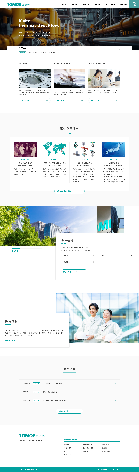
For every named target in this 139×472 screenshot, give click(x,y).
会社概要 (67, 255)
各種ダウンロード (107, 445)
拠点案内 (67, 262)
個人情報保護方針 (102, 469)
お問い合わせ (110, 4)
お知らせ (97, 4)
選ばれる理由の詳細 (64, 191)
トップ (64, 4)
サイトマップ (116, 469)
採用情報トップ (87, 445)
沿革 (103, 255)
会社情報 (86, 4)
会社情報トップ (68, 445)
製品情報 (74, 4)
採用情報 (123, 4)
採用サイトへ (10, 340)
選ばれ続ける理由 (88, 448)
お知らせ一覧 (63, 411)
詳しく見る (26, 100)
